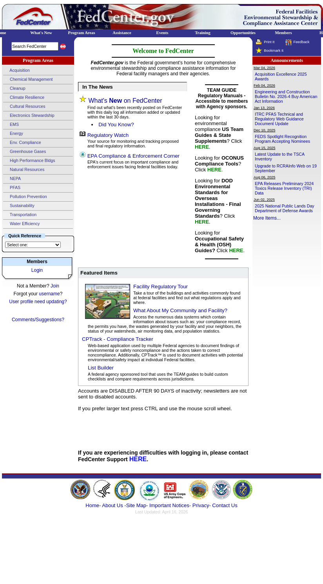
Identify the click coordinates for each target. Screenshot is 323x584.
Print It (269, 42)
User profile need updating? (38, 301)
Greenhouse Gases (24, 151)
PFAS (11, 188)
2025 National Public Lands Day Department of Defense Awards (284, 208)
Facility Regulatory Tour (160, 286)
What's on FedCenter (125, 100)
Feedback (301, 42)
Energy (13, 133)
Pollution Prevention (25, 197)
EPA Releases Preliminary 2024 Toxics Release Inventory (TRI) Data (284, 188)
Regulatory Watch (108, 135)
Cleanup (14, 88)
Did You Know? (116, 124)
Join (55, 286)
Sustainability (18, 206)
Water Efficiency (21, 224)
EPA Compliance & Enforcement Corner (133, 156)
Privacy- (201, 505)
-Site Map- (136, 505)
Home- (93, 505)
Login (37, 270)
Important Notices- (170, 505)
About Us (113, 505)
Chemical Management (28, 79)
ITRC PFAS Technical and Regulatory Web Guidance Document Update (279, 119)
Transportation (19, 215)
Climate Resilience (23, 97)
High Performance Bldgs (29, 160)
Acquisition (16, 70)
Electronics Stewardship (28, 115)
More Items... (267, 218)
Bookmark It (273, 51)
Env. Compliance (22, 142)
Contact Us (224, 505)
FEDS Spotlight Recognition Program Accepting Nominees (282, 139)
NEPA (12, 179)
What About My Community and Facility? (180, 310)
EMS (11, 124)
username (49, 294)
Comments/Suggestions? (38, 319)
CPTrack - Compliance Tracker (117, 339)
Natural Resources (23, 170)
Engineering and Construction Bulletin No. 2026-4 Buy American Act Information (286, 96)
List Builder (101, 368)
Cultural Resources (24, 106)
